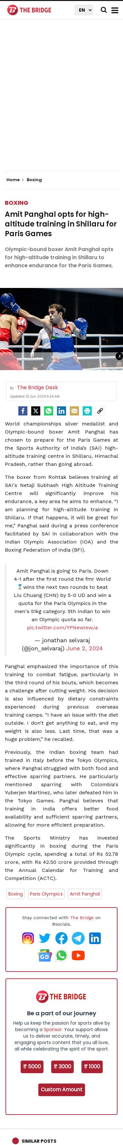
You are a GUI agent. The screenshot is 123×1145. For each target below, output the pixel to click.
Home (15, 180)
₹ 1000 (92, 1066)
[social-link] (100, 411)
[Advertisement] (61, 100)
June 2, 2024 (84, 648)
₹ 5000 (32, 1066)
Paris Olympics (46, 894)
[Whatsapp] (48, 411)
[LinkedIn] (61, 411)
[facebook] (23, 411)
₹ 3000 (62, 1066)
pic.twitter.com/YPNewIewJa (62, 627)
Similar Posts (39, 1141)
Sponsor (53, 1029)
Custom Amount (61, 1089)
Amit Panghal (85, 894)
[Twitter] (36, 411)
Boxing (16, 203)
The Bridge (82, 917)
